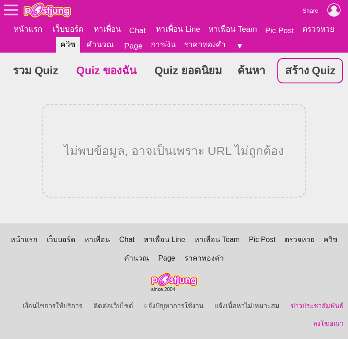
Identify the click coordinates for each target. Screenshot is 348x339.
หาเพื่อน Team (232, 29)
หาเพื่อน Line (178, 29)
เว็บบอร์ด (68, 29)
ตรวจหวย (318, 29)
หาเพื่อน (107, 29)
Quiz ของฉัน (106, 70)
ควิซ (68, 44)
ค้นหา (251, 70)
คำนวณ (100, 44)
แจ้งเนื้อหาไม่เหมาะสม (247, 305)
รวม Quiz (35, 70)
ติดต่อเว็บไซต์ (113, 305)
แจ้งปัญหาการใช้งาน (173, 305)
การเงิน (163, 44)
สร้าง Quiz (310, 70)
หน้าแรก (28, 29)
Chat (137, 30)
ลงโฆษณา (328, 323)
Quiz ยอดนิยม (188, 70)
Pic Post (279, 30)
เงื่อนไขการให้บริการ (52, 305)
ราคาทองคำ (205, 44)
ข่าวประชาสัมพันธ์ (316, 305)
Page (133, 45)
